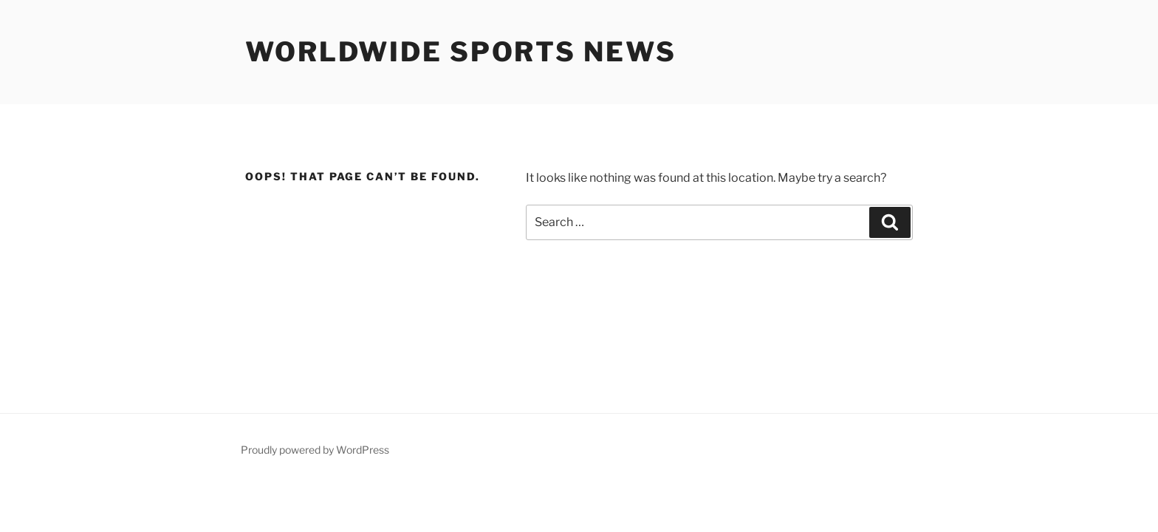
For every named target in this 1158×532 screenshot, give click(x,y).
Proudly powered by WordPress (315, 449)
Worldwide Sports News (460, 51)
